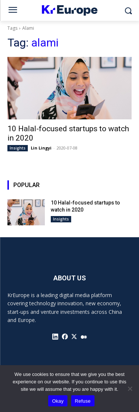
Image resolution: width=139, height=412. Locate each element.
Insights (18, 148)
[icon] (55, 336)
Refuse (83, 401)
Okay (57, 401)
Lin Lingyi (41, 148)
